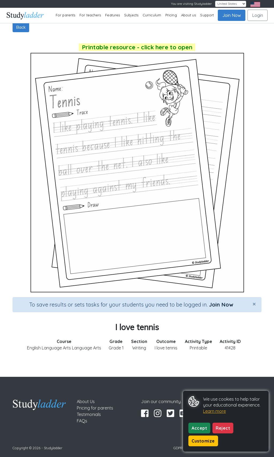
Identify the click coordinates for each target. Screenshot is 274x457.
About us (188, 15)
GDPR (177, 448)
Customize (203, 441)
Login (257, 15)
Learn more (214, 411)
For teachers (90, 15)
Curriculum (152, 15)
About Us (86, 401)
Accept (199, 428)
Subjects (131, 15)
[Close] (254, 303)
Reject (223, 428)
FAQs (82, 420)
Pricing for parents (95, 408)
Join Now (231, 15)
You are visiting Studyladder (191, 4)
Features (112, 15)
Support (207, 15)
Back (21, 27)
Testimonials (89, 414)
